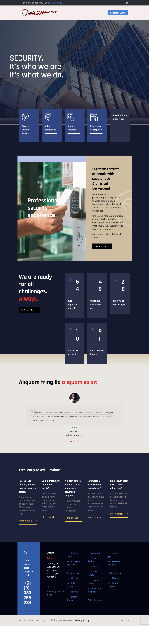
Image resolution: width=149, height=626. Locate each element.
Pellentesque (74, 573)
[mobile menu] (101, 13)
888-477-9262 (55, 2)
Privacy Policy (82, 620)
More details (25, 520)
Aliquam (75, 578)
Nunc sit (75, 591)
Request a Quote (117, 12)
